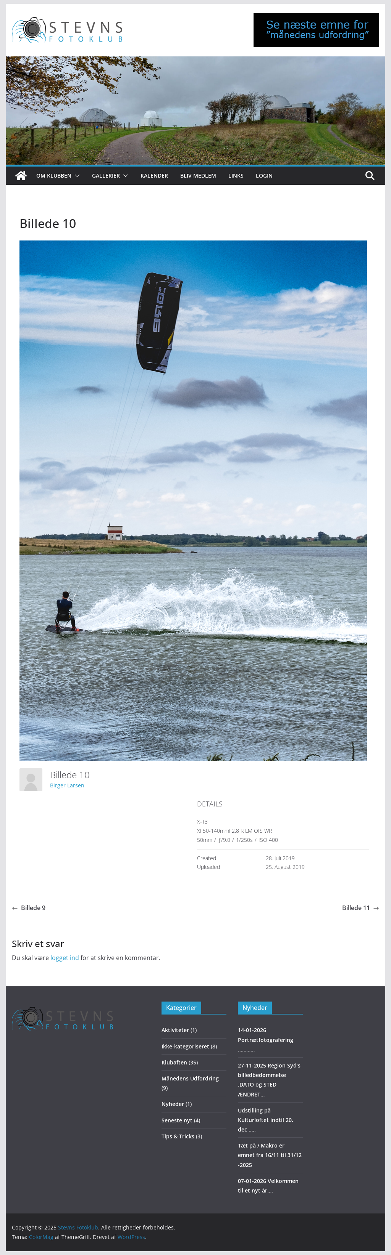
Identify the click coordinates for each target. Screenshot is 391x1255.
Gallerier (106, 175)
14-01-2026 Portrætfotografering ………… (265, 1039)
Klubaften (174, 1062)
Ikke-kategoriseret (185, 1046)
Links (236, 175)
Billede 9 (28, 908)
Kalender (154, 175)
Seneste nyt (177, 1120)
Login (264, 175)
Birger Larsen (67, 785)
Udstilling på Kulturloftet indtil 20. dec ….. (265, 1120)
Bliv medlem (198, 175)
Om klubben (53, 175)
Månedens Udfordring (190, 1078)
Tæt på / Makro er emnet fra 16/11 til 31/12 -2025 (270, 1155)
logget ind (64, 958)
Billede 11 (360, 908)
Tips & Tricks (178, 1136)
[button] (75, 175)
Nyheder (173, 1104)
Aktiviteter (175, 1030)
